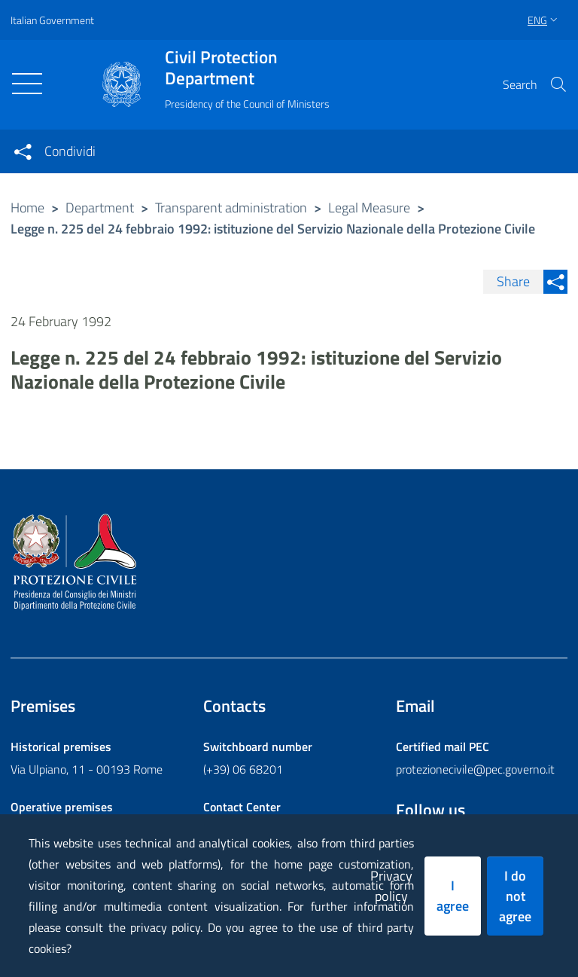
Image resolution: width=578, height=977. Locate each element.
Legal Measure (369, 207)
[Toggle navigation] (27, 84)
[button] (558, 84)
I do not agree (515, 896)
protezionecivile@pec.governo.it (475, 769)
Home (27, 207)
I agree (453, 895)
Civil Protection (247, 68)
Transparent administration (231, 207)
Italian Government (52, 20)
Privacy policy (391, 886)
